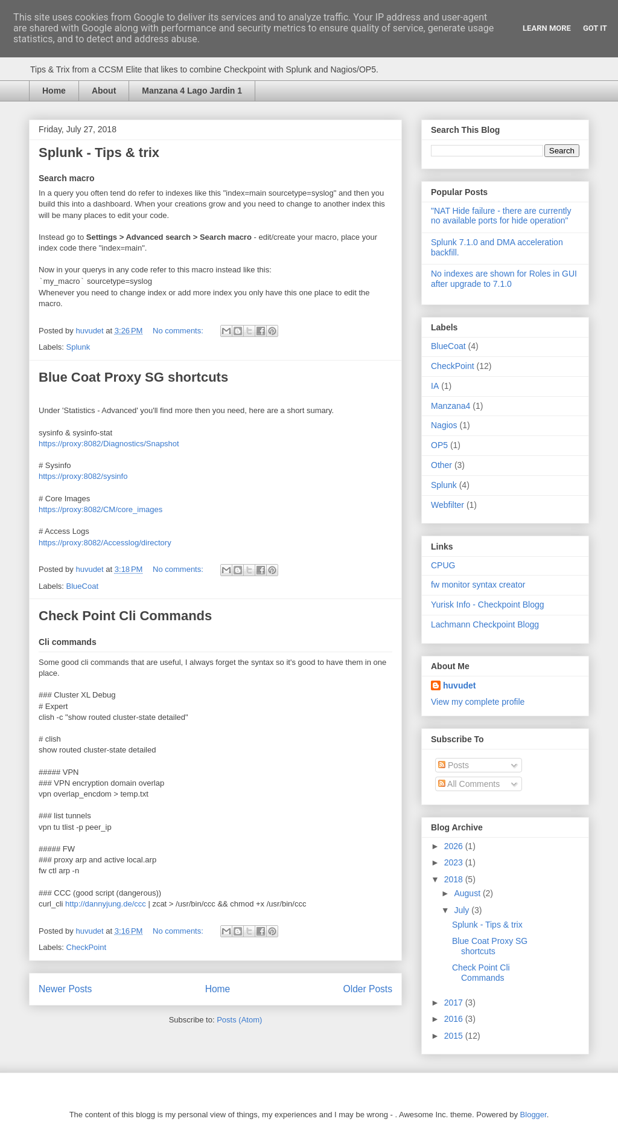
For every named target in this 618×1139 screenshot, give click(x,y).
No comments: (179, 330)
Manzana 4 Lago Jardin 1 (192, 90)
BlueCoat (82, 586)
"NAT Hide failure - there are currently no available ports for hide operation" (501, 216)
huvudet (459, 685)
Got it (595, 28)
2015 (454, 1036)
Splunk (78, 346)
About (104, 90)
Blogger (533, 1114)
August (468, 893)
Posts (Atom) (239, 1019)
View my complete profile (477, 702)
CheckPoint (86, 947)
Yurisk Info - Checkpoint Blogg (487, 604)
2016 (454, 1019)
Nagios (444, 425)
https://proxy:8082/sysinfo (83, 476)
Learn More (547, 28)
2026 (454, 846)
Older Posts (367, 989)
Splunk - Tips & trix (99, 152)
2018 (454, 879)
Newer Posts (65, 989)
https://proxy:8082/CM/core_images (100, 509)
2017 (454, 1002)
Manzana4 (450, 406)
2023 (454, 862)
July (462, 910)
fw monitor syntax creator (478, 584)
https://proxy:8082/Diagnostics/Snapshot (109, 443)
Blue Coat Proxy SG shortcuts (133, 377)
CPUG (443, 565)
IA (435, 386)
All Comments (469, 784)
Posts (453, 765)
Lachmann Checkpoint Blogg (485, 624)
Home (54, 90)
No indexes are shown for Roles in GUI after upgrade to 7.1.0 (504, 279)
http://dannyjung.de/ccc (105, 903)
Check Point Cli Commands (125, 615)
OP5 (439, 445)
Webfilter (447, 505)
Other (441, 465)
